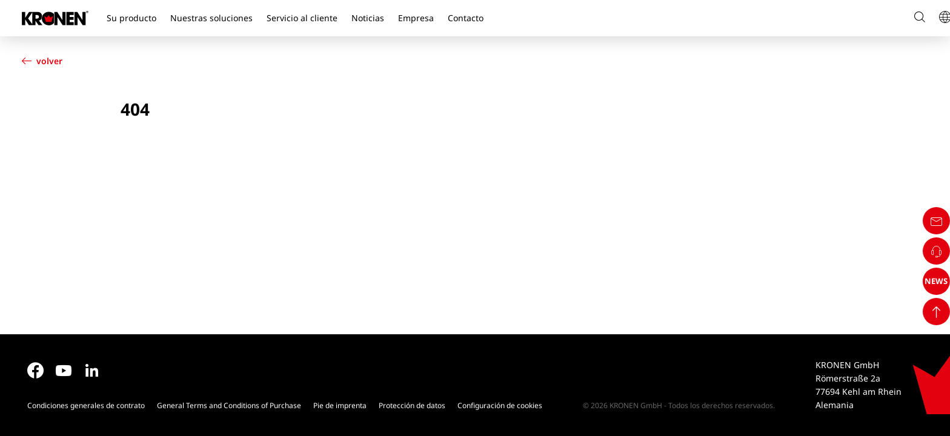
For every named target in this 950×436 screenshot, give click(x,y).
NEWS (927, 382)
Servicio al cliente (302, 18)
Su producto (131, 18)
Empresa (416, 18)
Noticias (367, 18)
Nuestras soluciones (211, 18)
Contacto (465, 18)
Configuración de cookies (499, 405)
